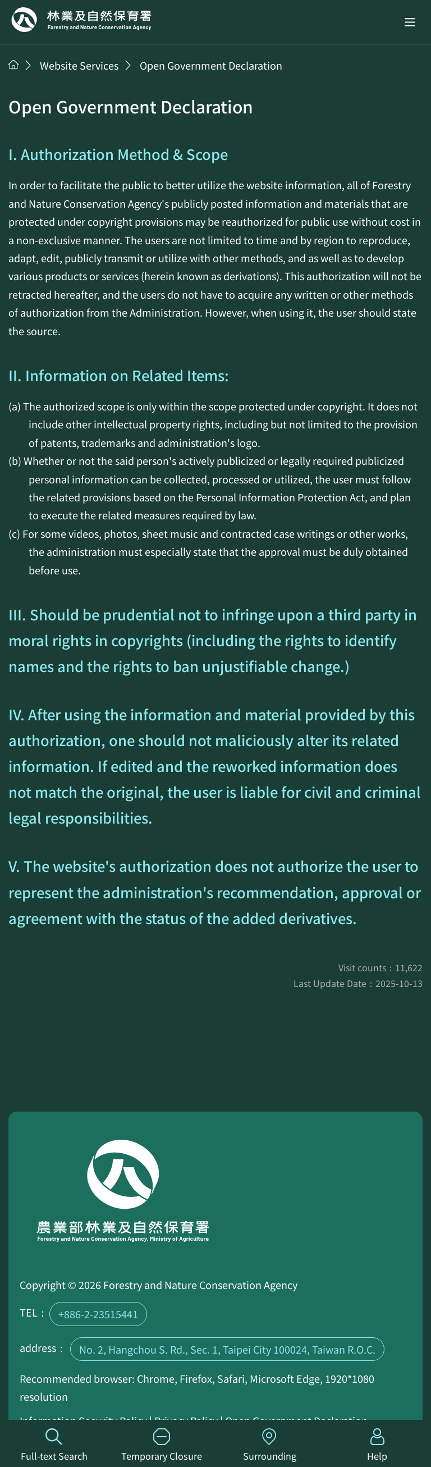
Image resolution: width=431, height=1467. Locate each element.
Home (81, 20)
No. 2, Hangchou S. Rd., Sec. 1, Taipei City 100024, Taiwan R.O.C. (227, 1349)
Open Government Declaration (211, 65)
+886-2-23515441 (98, 1313)
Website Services (79, 65)
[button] (410, 21)
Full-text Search (54, 1445)
